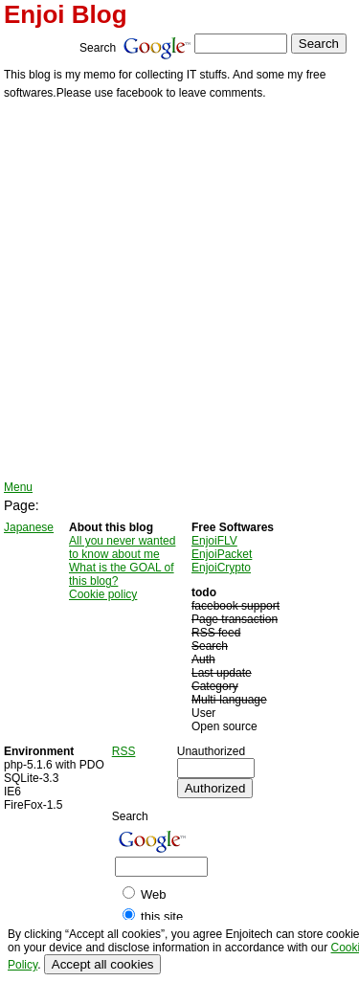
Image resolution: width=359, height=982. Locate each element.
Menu (18, 487)
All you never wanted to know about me (122, 547)
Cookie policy (103, 594)
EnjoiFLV (214, 540)
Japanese (29, 527)
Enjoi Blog (65, 14)
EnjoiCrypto (221, 567)
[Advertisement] (179, 291)
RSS (124, 751)
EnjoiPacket (221, 554)
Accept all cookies (103, 964)
